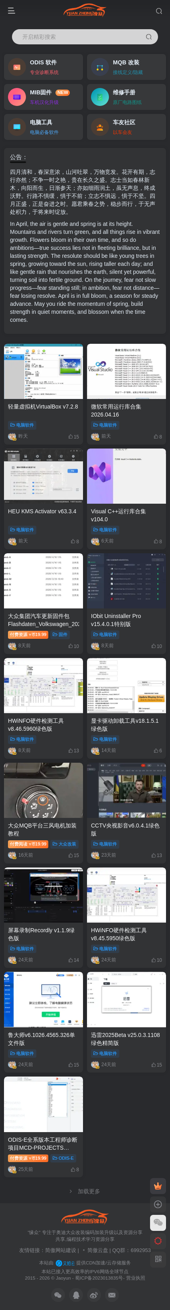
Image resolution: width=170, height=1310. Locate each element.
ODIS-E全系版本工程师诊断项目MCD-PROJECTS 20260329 (42, 1147)
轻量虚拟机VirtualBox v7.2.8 (43, 406)
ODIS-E (63, 1158)
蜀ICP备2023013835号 (99, 1277)
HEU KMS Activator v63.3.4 (42, 511)
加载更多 (85, 1191)
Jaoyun (64, 1277)
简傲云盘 (97, 1250)
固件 (60, 634)
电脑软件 (22, 425)
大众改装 (64, 843)
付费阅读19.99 (28, 843)
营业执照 (135, 1277)
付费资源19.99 (28, 634)
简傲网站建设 (60, 1250)
